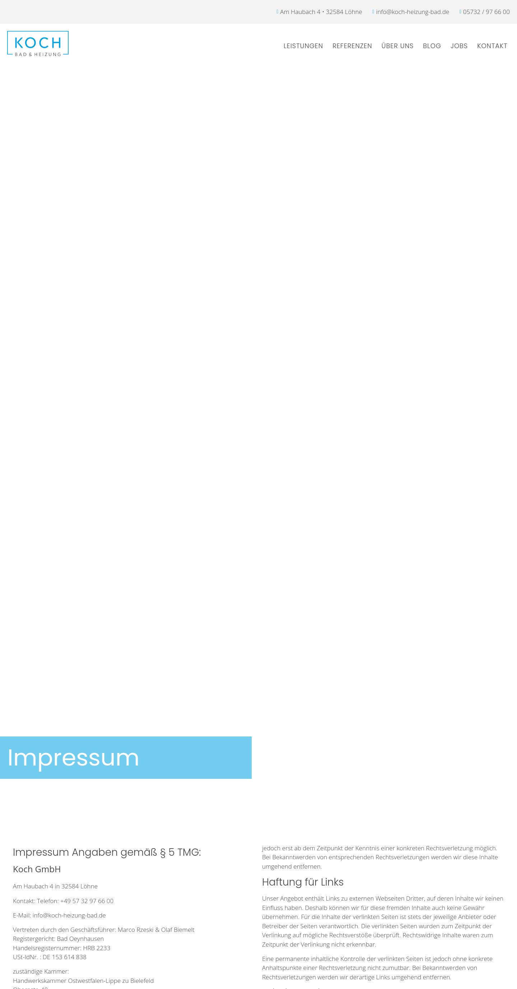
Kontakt (492, 45)
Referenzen (352, 45)
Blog (432, 45)
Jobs (459, 45)
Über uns (398, 45)
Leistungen (303, 45)
